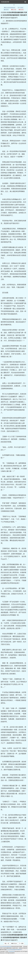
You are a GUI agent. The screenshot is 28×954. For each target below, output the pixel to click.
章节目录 (14, 943)
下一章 (21, 943)
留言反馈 (21, 9)
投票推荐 (6, 9)
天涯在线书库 (5, 2)
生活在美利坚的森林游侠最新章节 (14, 949)
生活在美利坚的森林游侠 (9, 7)
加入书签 (13, 9)
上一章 (7, 943)
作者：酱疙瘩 (20, 7)
